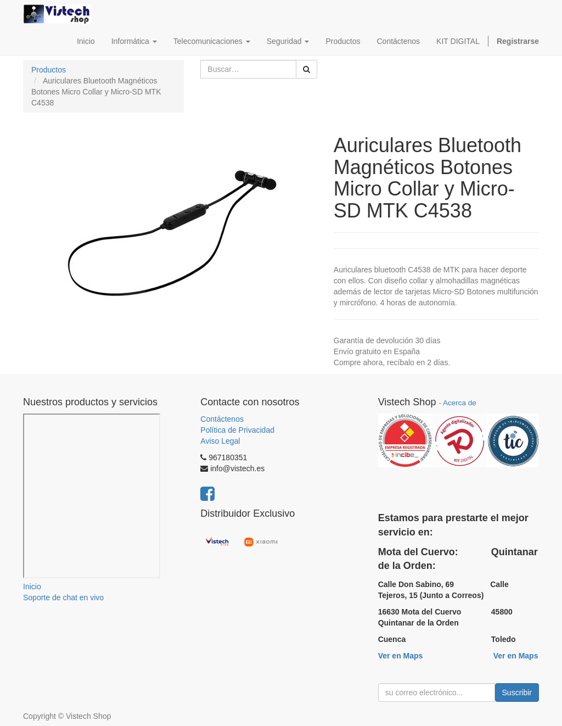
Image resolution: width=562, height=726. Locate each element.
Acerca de (459, 403)
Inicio (32, 586)
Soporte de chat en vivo (63, 597)
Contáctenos (222, 419)
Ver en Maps (400, 655)
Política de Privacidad (237, 430)
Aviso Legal (220, 441)
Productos (48, 69)
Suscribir (517, 692)
